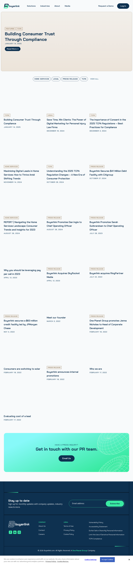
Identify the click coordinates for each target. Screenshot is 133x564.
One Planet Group (79, 550)
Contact (42, 530)
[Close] (129, 559)
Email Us (66, 458)
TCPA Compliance (95, 539)
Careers (42, 534)
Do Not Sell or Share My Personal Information (106, 531)
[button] (31, 6)
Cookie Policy (69, 534)
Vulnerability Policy (96, 522)
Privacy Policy (69, 530)
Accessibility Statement (98, 526)
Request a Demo (106, 6)
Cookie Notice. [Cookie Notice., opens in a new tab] (63, 561)
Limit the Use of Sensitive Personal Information (106, 535)
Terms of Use (68, 526)
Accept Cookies (107, 559)
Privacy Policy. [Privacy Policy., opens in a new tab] (51, 561)
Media (67, 6)
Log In (123, 6)
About (57, 6)
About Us (42, 526)
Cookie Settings (91, 559)
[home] (12, 6)
